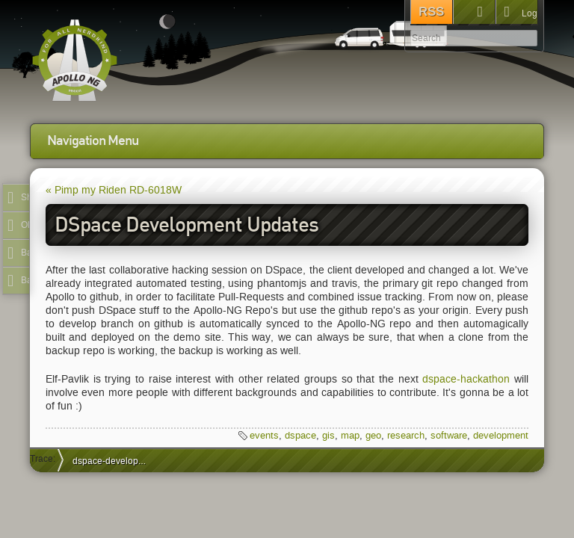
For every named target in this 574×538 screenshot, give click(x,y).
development (500, 435)
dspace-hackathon (466, 379)
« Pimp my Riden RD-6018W (114, 190)
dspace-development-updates (116, 461)
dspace (300, 435)
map (350, 435)
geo (373, 435)
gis (328, 435)
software (448, 435)
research (406, 435)
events (264, 435)
